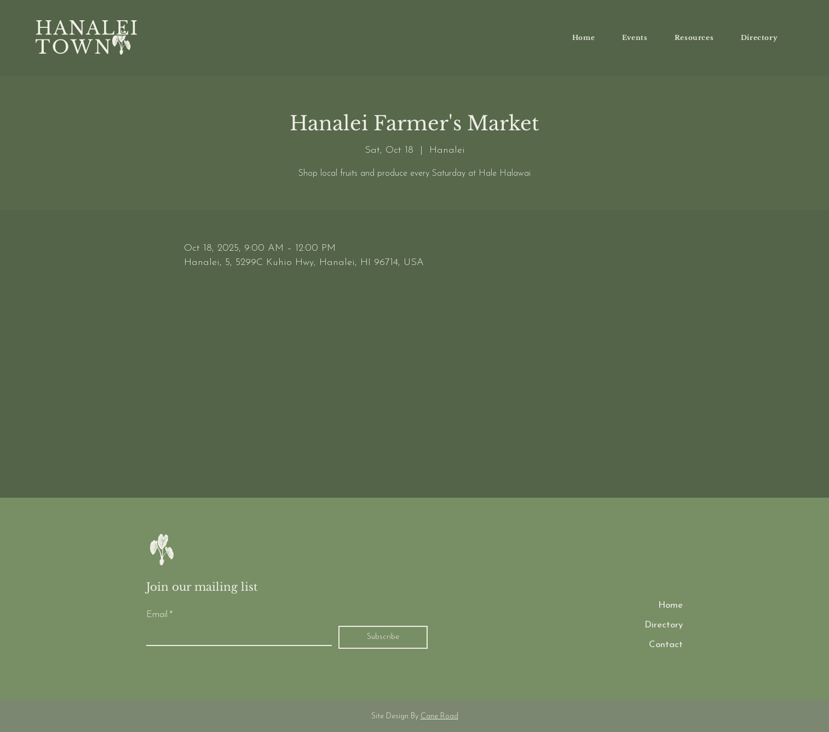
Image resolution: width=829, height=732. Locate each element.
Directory (663, 625)
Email (159, 614)
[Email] (235, 635)
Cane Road (439, 716)
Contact (666, 644)
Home (670, 605)
